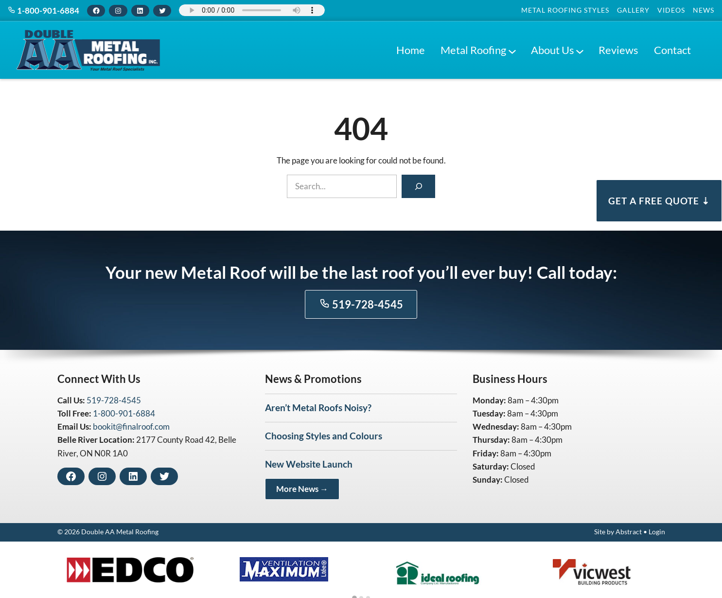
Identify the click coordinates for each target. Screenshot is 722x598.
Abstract (629, 532)
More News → (302, 489)
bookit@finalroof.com (131, 426)
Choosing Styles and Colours (323, 435)
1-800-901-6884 (43, 10)
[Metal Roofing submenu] (512, 50)
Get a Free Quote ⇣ (659, 200)
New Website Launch (308, 464)
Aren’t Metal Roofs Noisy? (318, 407)
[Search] (418, 186)
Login (657, 532)
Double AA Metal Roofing (119, 532)
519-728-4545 (361, 304)
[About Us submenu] (579, 50)
